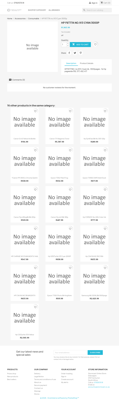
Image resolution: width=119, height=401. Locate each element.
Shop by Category (37, 10)
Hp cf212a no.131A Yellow (24, 335)
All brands (54, 10)
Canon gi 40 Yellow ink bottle (25, 139)
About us (37, 382)
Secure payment (40, 385)
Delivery (37, 373)
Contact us (38, 388)
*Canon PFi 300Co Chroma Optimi (24, 178)
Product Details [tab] (86, 63)
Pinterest (80, 53)
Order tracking (66, 373)
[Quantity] (64, 44)
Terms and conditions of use (45, 379)
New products (12, 376)
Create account (67, 379)
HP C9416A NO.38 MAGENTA (24, 295)
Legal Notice (39, 376)
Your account (68, 369)
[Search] (97, 10)
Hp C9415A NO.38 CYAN (94, 256)
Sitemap (37, 391)
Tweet (75, 53)
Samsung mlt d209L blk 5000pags (94, 295)
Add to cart (80, 44)
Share (69, 53)
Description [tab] (71, 63)
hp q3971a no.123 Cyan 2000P (59, 256)
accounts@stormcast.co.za (99, 387)
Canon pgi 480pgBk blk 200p (24, 217)
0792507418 (19, 3)
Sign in (63, 376)
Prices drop (11, 373)
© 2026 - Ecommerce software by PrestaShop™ (59, 398)
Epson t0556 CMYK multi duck (94, 178)
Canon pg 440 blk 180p (59, 217)
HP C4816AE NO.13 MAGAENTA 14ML (24, 256)
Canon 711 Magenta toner (59, 139)
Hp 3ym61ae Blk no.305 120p (94, 139)
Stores (36, 394)
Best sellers (11, 379)
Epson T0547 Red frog (59, 178)
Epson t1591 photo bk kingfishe (59, 295)
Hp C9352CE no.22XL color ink (94, 217)
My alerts (64, 382)
